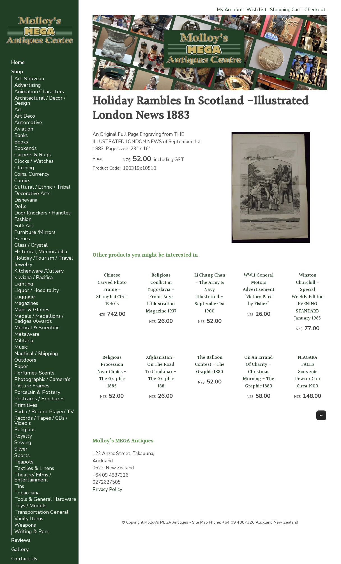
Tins (19, 486)
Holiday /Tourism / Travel (43, 258)
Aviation (23, 129)
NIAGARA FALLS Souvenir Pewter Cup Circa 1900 (307, 372)
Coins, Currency (31, 174)
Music (20, 347)
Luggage (24, 297)
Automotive (28, 122)
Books (21, 142)
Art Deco (24, 116)
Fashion (22, 219)
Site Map (200, 522)
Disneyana (25, 200)
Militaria (23, 340)
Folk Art (23, 226)
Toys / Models (30, 505)
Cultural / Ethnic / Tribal (42, 187)
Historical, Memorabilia (40, 251)
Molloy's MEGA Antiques (166, 522)
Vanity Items (28, 518)
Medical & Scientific (36, 327)
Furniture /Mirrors (35, 232)
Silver (20, 449)
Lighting (23, 284)
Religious (25, 429)
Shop (17, 72)
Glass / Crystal (31, 245)
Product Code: (106, 168)
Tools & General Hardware (45, 499)
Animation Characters (39, 91)
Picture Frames (31, 386)
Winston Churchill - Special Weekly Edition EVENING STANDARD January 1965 (308, 296)
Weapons (25, 525)
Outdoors (25, 360)
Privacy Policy (107, 489)
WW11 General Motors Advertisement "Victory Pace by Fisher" (259, 289)
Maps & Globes (31, 309)
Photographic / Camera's (42, 379)
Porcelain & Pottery (37, 392)
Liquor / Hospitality (36, 290)
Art (18, 109)
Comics (22, 180)
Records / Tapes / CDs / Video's (40, 420)
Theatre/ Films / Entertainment (32, 477)
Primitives (25, 405)
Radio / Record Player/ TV (44, 411)
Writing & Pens (32, 531)
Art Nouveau (29, 78)
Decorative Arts (32, 193)
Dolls (20, 206)
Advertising (27, 85)
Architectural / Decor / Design (39, 100)
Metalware (27, 334)
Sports (22, 455)
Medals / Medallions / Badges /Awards (38, 319)
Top (321, 415)
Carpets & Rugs (32, 154)
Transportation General (41, 512)
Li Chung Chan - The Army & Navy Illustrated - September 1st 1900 (209, 293)
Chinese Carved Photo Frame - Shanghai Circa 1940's (112, 289)
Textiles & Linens (34, 468)
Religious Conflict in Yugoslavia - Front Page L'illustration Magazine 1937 (161, 293)
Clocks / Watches (34, 161)
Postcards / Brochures (39, 398)
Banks (21, 135)
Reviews (21, 541)
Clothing (24, 167)
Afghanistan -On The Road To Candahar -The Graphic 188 (160, 372)
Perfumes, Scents (34, 373)
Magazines (26, 303)
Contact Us (24, 559)
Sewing (22, 442)
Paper (21, 366)
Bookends (25, 148)
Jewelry (23, 264)
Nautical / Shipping (36, 353)
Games (22, 238)
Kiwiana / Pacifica (33, 277)
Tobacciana (27, 493)
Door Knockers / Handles (42, 213)
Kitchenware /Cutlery (39, 271)
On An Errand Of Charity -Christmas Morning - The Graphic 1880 (258, 372)
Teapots (23, 462)
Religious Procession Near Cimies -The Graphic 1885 (111, 372)
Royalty (23, 436)
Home (18, 63)
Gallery (20, 550)
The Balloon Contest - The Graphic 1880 (210, 365)
